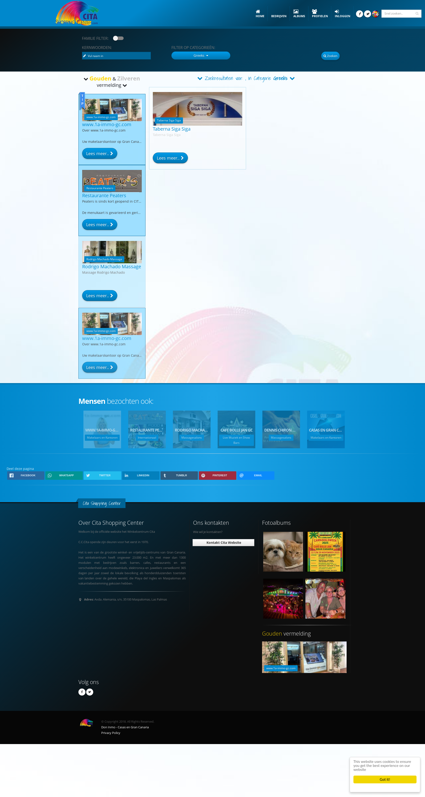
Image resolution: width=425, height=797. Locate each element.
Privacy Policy (110, 733)
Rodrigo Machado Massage (111, 266)
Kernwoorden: (97, 47)
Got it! (385, 779)
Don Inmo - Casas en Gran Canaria (125, 727)
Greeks (280, 78)
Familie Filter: (95, 38)
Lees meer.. (170, 158)
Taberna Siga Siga (171, 129)
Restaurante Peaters (104, 195)
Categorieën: (193, 47)
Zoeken (330, 56)
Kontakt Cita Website (223, 542)
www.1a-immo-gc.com (106, 124)
